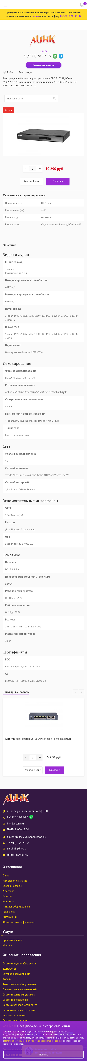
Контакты (8, 901)
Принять (43, 1054)
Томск (43, 51)
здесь (35, 16)
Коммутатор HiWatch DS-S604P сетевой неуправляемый (38, 738)
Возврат (7, 896)
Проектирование (13, 940)
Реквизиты (9, 911)
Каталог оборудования (16, 906)
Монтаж (7, 945)
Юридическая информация (18, 922)
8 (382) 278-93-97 (70, 16)
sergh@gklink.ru (16, 848)
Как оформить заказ (15, 880)
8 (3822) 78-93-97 (37, 56)
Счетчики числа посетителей (20, 989)
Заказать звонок (43, 65)
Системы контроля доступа (19, 994)
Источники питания (14, 1015)
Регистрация (25, 72)
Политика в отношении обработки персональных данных (33, 1040)
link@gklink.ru (15, 823)
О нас (6, 875)
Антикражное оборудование (20, 984)
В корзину (58, 181)
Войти (10, 72)
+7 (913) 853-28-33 (18, 843)
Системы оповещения (15, 999)
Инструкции (10, 917)
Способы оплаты (12, 885)
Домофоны (9, 968)
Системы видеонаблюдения (19, 963)
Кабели (7, 979)
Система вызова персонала (19, 1010)
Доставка (8, 891)
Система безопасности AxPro (20, 1005)
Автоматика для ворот (16, 1020)
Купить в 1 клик (31, 181)
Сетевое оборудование (16, 973)
